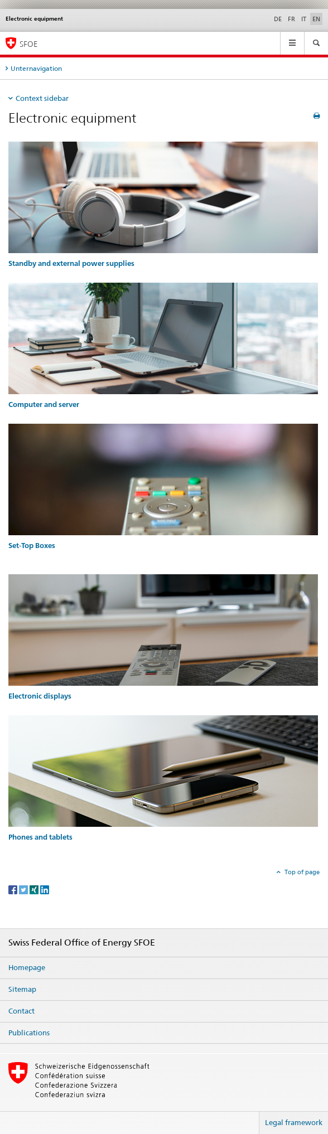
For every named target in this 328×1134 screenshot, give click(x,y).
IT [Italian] (303, 19)
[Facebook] (13, 889)
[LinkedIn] (44, 889)
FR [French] (291, 19)
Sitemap (22, 989)
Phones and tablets (40, 837)
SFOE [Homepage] (28, 44)
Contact (21, 1010)
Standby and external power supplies (71, 263)
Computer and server (43, 404)
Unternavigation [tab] (36, 68)
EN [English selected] (316, 19)
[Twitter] (24, 889)
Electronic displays (39, 696)
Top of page (301, 872)
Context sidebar (42, 98)
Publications (29, 1032)
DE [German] (278, 19)
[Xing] (35, 889)
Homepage (26, 967)
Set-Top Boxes (31, 545)
